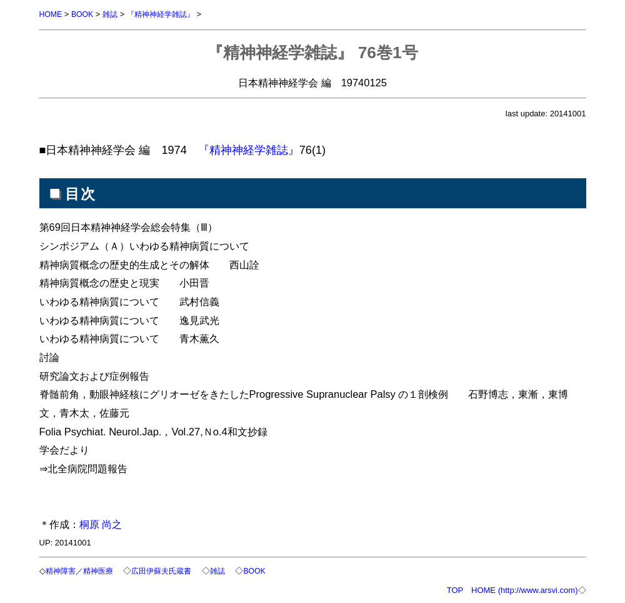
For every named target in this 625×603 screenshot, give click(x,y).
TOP (455, 589)
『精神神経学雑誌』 (167, 14)
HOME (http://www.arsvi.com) (524, 589)
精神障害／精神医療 (84, 570)
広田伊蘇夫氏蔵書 (171, 570)
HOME (51, 14)
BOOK (84, 14)
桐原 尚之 (100, 523)
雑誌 (114, 14)
